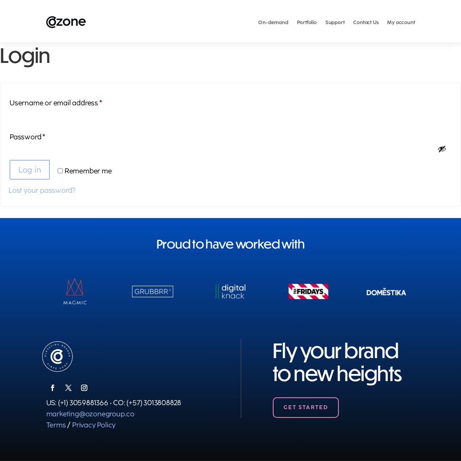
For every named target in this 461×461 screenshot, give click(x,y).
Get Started (305, 407)
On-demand (273, 22)
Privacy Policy (93, 425)
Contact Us (365, 22)
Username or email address (70, 101)
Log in (29, 170)
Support (335, 22)
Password (41, 135)
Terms (56, 425)
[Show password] (442, 148)
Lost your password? (42, 190)
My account (401, 22)
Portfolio (307, 22)
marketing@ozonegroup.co (90, 414)
